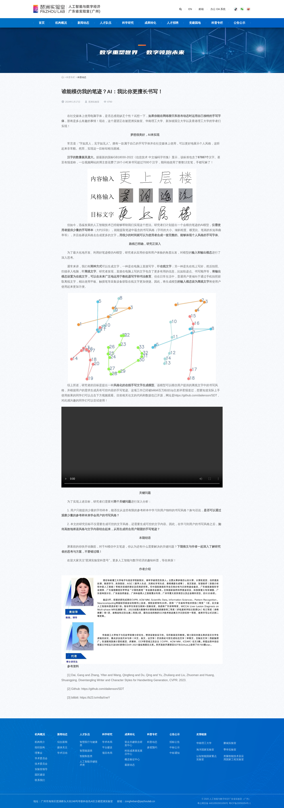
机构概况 (40, 734)
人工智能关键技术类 (88, 763)
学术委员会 (41, 758)
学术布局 (107, 741)
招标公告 (175, 741)
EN (190, 9)
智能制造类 (86, 756)
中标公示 (175, 747)
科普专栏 (70, 77)
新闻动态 (62, 734)
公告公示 (175, 734)
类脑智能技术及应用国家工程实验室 (234, 758)
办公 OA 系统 (217, 9)
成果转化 (130, 734)
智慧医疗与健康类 (88, 743)
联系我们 (40, 780)
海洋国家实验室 (205, 749)
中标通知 (175, 752)
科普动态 (82, 77)
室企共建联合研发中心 (133, 743)
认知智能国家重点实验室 (206, 758)
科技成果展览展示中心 (133, 752)
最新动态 (130, 764)
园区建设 (40, 774)
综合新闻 (62, 741)
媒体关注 (62, 747)
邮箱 (201, 9)
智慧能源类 (86, 750)
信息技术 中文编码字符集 (152, 157)
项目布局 (107, 752)
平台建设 (107, 747)
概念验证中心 (132, 759)
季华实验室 (230, 749)
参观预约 (152, 747)
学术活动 (62, 752)
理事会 (38, 752)
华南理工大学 (204, 743)
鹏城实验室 (230, 743)
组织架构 (40, 747)
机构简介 (40, 741)
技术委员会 (41, 763)
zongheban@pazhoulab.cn (140, 801)
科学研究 (107, 734)
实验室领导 (41, 769)
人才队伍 (85, 734)
